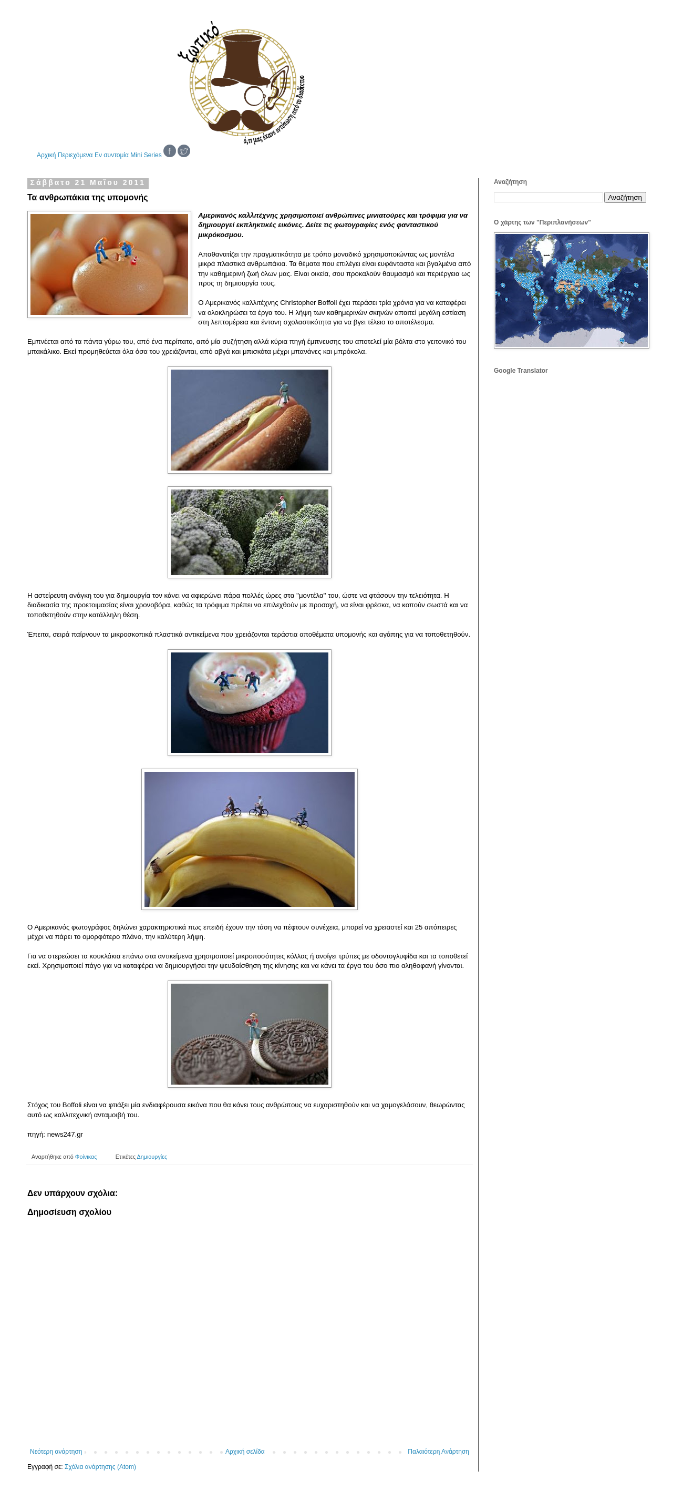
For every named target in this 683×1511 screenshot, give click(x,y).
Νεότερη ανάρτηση (56, 1451)
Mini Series (145, 155)
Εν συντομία (112, 155)
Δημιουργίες (152, 1156)
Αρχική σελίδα (245, 1451)
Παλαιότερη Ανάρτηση (438, 1451)
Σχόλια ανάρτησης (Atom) (100, 1467)
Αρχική (46, 155)
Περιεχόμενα (75, 155)
